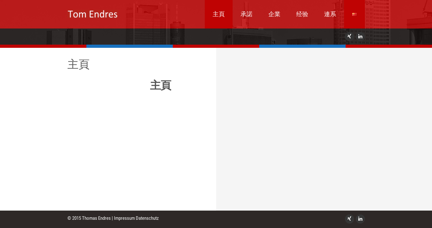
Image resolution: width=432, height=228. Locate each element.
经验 (302, 14)
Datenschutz (147, 218)
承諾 (247, 14)
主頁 (219, 14)
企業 (274, 14)
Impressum (124, 218)
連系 (330, 14)
